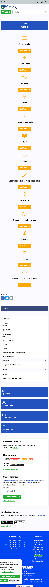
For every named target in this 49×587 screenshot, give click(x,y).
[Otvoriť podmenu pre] (45, 308)
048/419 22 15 (38, 549)
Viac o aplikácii (6, 520)
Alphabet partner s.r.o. (32, 566)
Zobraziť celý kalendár (10, 464)
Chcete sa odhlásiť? (9, 495)
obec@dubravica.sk (38, 553)
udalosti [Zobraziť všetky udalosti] (15, 442)
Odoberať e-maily (12, 491)
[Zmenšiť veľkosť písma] (40, 2)
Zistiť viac (23, 45)
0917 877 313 (38, 551)
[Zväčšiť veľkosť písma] (42, 2)
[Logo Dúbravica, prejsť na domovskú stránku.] (24, 7)
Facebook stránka (38, 555)
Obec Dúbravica (29, 568)
